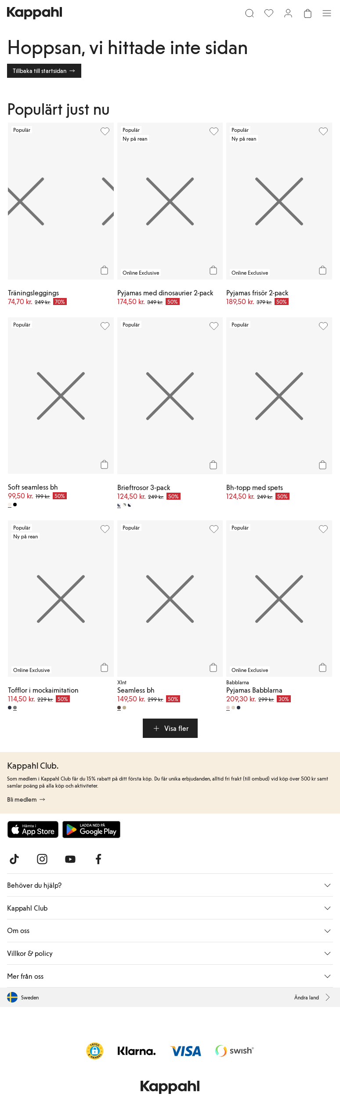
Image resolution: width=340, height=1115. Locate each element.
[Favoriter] (269, 13)
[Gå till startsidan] (34, 13)
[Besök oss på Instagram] (42, 859)
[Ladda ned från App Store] (33, 829)
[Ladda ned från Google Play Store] (91, 829)
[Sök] (249, 13)
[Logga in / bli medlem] (288, 13)
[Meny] (326, 13)
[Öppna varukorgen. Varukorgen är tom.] (307, 13)
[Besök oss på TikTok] (14, 859)
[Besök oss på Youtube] (70, 859)
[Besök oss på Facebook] (98, 859)
